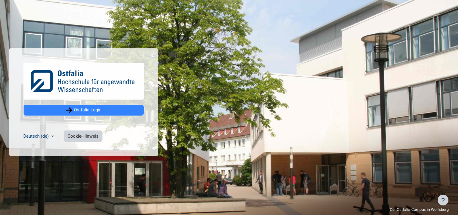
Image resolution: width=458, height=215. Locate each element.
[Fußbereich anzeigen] (443, 200)
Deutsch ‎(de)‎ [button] (36, 136)
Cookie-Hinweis (83, 136)
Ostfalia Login (84, 110)
